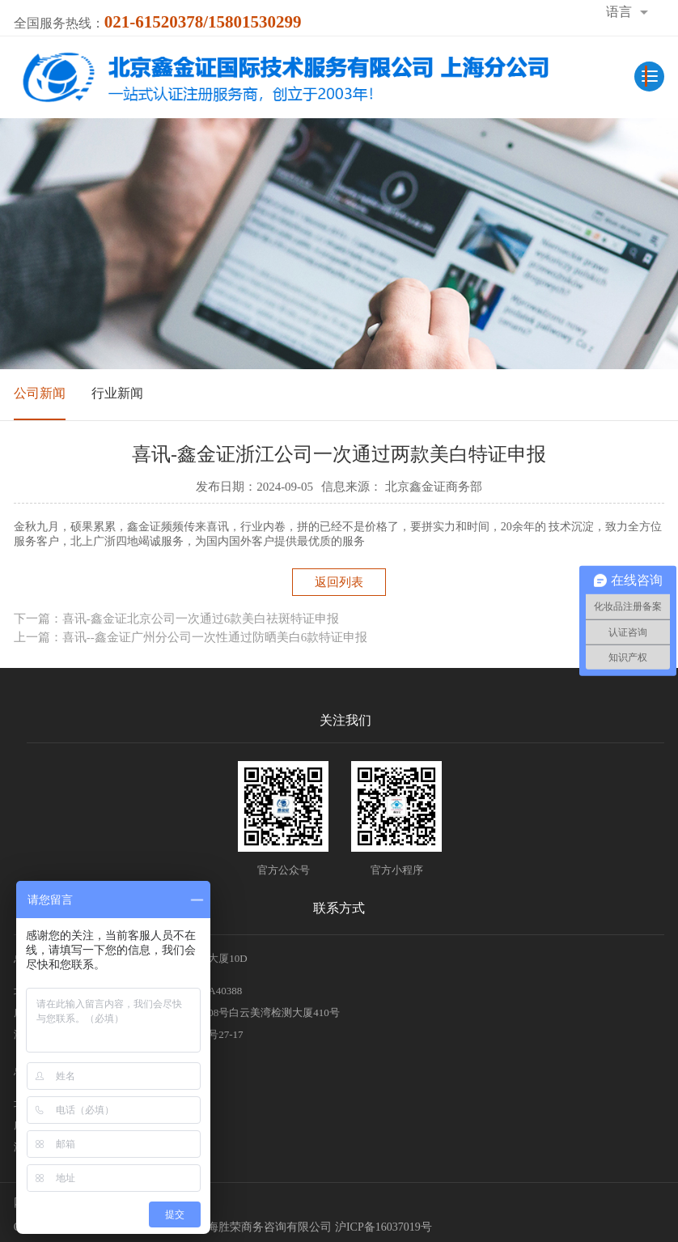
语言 (619, 12)
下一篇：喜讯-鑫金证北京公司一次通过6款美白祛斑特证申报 (177, 618)
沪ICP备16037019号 (383, 1227)
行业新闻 (117, 393)
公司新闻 (40, 393)
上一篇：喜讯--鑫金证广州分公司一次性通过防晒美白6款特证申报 (191, 637)
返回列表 (339, 582)
